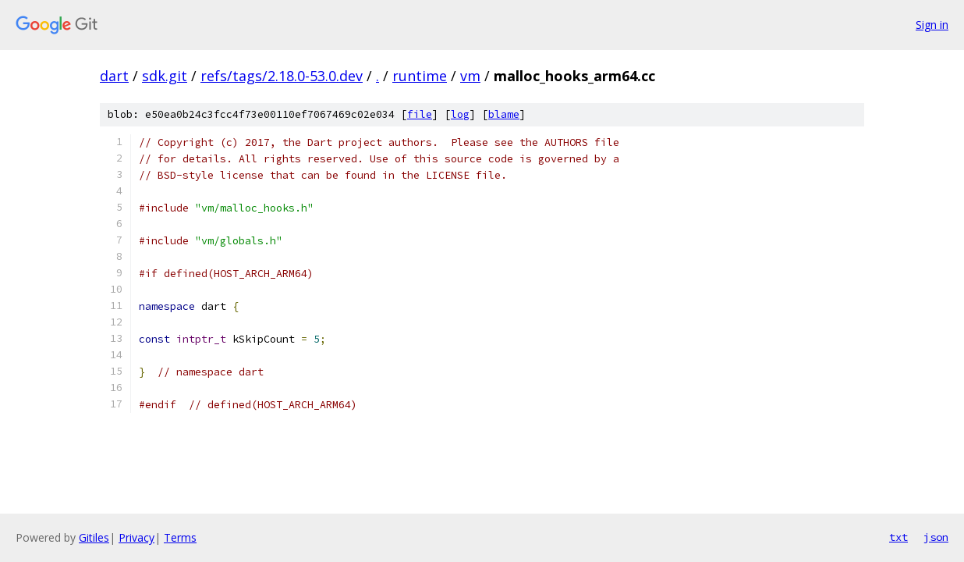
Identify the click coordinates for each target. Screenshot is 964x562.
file (419, 114)
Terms (180, 537)
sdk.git (164, 75)
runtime (419, 75)
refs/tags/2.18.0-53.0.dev (281, 75)
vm (470, 75)
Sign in (932, 24)
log (460, 114)
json (935, 537)
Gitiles (94, 537)
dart (114, 75)
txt (898, 537)
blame (503, 114)
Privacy (136, 537)
